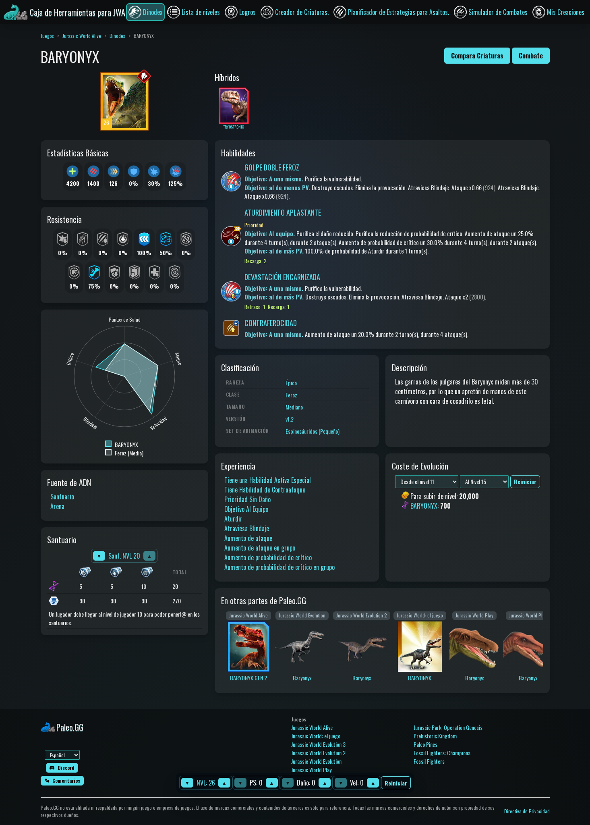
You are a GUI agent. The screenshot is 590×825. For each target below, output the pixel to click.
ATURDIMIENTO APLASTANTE (282, 212)
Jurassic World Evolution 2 (318, 752)
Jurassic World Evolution (316, 761)
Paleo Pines (425, 744)
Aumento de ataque (248, 538)
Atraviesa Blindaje (246, 528)
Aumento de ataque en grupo (259, 548)
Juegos (47, 35)
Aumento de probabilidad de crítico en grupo (279, 567)
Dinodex (117, 35)
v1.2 (290, 419)
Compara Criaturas (477, 55)
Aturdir (233, 519)
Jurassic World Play (311, 769)
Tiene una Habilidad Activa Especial (267, 480)
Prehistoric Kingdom (435, 735)
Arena (57, 506)
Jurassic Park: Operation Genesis (448, 727)
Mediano (294, 407)
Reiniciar (396, 783)
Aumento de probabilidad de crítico (268, 557)
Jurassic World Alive (81, 35)
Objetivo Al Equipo (246, 509)
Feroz (291, 395)
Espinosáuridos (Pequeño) (313, 431)
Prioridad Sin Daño (247, 499)
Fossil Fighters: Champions (442, 752)
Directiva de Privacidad (527, 811)
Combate (531, 55)
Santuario (62, 496)
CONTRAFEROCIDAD (270, 323)
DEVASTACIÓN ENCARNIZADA (282, 277)
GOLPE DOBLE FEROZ (271, 167)
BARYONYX (423, 506)
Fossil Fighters (429, 761)
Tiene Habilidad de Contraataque (264, 490)
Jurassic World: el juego (315, 735)
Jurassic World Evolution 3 (318, 744)
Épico (291, 382)
